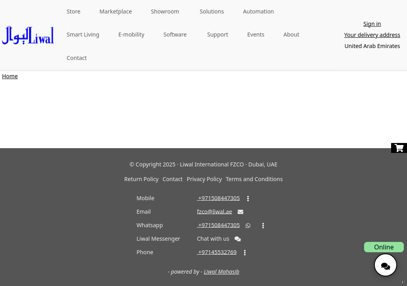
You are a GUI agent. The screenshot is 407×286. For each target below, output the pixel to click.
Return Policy (141, 179)
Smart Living (83, 34)
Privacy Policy (204, 179)
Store (74, 11)
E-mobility (131, 34)
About (291, 34)
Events (255, 34)
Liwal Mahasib (221, 271)
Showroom (165, 11)
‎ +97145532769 (216, 251)
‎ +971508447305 (218, 197)
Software (174, 34)
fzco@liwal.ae (214, 211)
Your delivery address (372, 35)
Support (217, 34)
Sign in (372, 23)
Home (10, 76)
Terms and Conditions (254, 179)
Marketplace (115, 11)
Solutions (212, 11)
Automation (258, 11)
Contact (77, 58)
